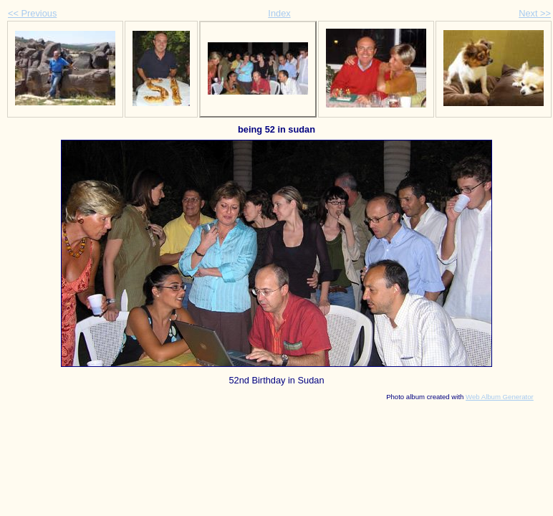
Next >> (535, 13)
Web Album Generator (500, 397)
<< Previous (32, 13)
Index (279, 13)
